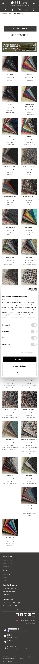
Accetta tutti (19, 359)
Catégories (6, 566)
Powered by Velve (7, 661)
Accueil (4, 13)
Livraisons (6, 577)
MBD (9, 13)
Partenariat (6, 594)
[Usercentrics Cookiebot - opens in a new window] (28, 289)
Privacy (12, 658)
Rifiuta (19, 373)
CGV (4, 580)
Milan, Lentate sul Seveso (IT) (11, 603)
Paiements (6, 574)
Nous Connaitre (7, 560)
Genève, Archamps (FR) (10, 606)
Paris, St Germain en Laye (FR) (12, 609)
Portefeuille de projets (9, 588)
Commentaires (7, 563)
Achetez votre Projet (9, 591)
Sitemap (21, 658)
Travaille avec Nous (29, 623)
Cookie (16, 658)
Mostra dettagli (27, 353)
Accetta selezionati (19, 366)
